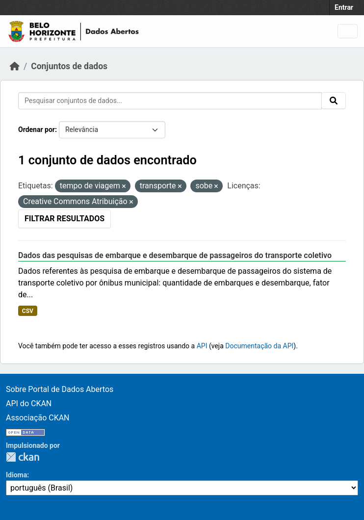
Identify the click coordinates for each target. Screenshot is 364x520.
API (202, 346)
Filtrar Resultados (64, 218)
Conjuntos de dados (69, 66)
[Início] (15, 66)
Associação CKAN (38, 417)
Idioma (16, 475)
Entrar (344, 7)
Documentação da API (259, 346)
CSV (27, 311)
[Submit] (333, 100)
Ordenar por (36, 129)
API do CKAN (29, 403)
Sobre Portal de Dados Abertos (59, 389)
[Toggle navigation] (348, 31)
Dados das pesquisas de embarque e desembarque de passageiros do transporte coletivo (175, 255)
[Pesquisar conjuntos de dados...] (170, 100)
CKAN (22, 457)
